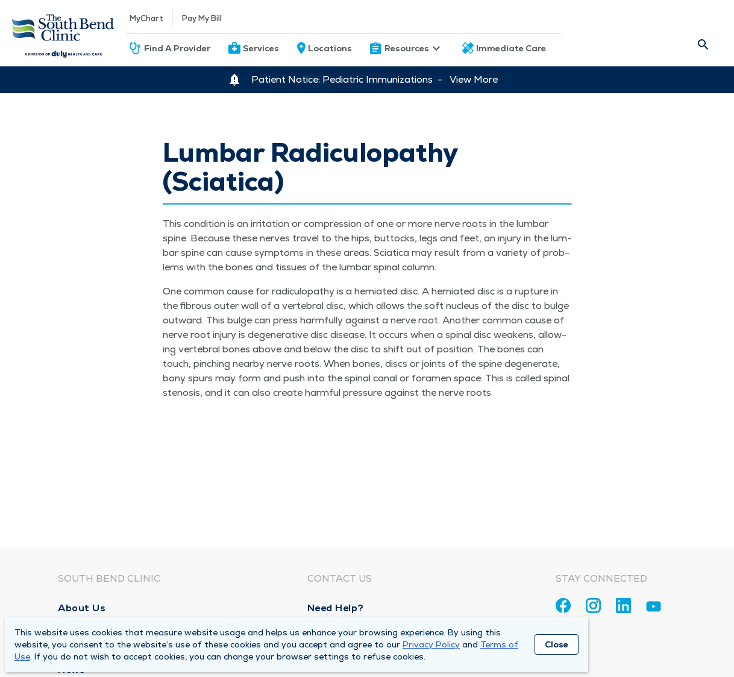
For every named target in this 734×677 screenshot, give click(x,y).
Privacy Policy (431, 644)
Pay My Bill (202, 18)
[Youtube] (653, 608)
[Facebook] (563, 605)
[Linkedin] (623, 605)
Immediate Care (511, 48)
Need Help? (335, 608)
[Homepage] (63, 33)
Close (556, 644)
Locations (330, 48)
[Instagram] (593, 605)
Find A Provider (177, 48)
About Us (81, 608)
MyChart (146, 18)
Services (261, 48)
